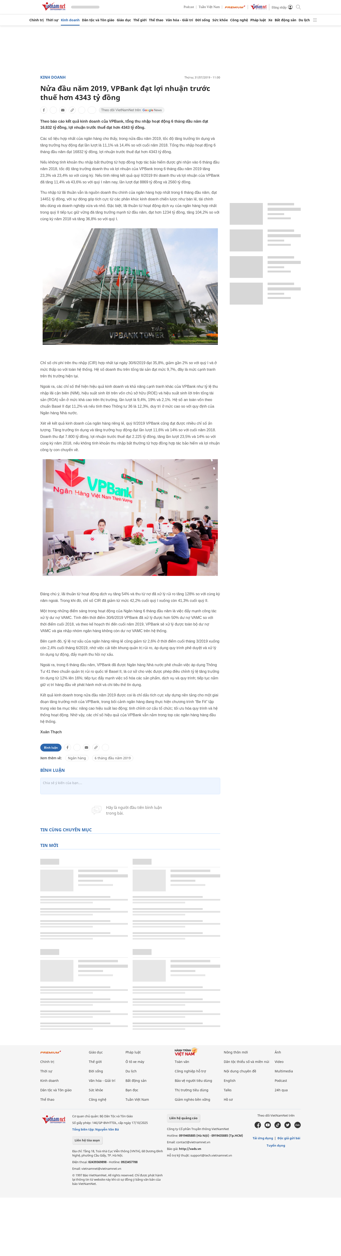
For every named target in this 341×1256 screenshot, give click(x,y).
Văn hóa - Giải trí (179, 20)
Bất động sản (285, 20)
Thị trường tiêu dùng (191, 1090)
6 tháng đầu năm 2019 (113, 758)
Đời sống (202, 20)
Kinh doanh (70, 20)
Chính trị (36, 20)
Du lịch (304, 20)
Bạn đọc (132, 1090)
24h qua (281, 1090)
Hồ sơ (228, 1099)
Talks (228, 1090)
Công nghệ (239, 20)
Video (279, 1061)
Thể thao (156, 20)
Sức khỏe (220, 20)
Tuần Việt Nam (209, 7)
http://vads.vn (190, 1149)
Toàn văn (182, 1061)
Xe (270, 20)
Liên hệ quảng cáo (183, 1118)
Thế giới (140, 20)
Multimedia (284, 1071)
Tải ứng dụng (263, 1138)
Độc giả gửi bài (289, 1138)
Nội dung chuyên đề (240, 1071)
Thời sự (52, 20)
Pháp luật (258, 20)
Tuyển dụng (276, 1145)
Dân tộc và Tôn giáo (98, 20)
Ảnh (278, 1052)
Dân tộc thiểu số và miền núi (246, 1061)
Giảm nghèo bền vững (192, 1099)
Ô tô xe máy (135, 1061)
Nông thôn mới (236, 1052)
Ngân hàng (77, 758)
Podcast (189, 7)
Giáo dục (124, 20)
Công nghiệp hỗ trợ (190, 1071)
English (230, 1080)
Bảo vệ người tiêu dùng (193, 1080)
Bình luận (51, 748)
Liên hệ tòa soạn (87, 1140)
